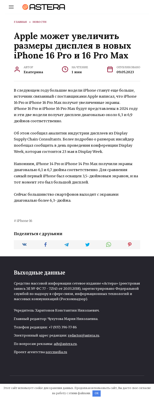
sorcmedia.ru (56, 352)
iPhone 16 (24, 221)
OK (97, 393)
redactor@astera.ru (83, 335)
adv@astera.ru (65, 344)
